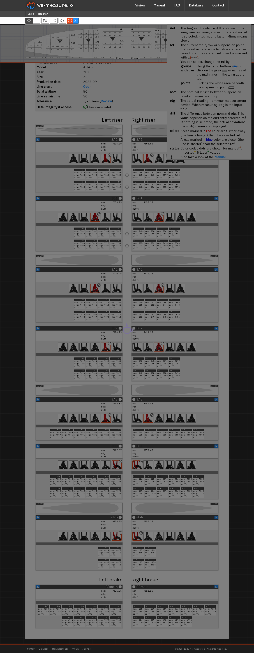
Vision (140, 5)
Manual (159, 5)
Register (43, 13)
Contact (218, 5)
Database (196, 5)
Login (31, 13)
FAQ (177, 5)
